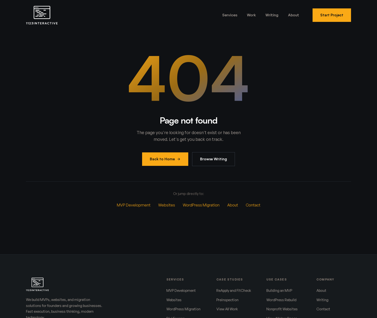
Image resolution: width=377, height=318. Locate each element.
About (293, 15)
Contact (253, 205)
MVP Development (134, 205)
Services (229, 15)
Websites (166, 205)
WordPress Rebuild (281, 300)
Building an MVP (279, 290)
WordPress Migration (201, 205)
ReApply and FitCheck (233, 290)
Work (251, 15)
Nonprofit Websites (282, 309)
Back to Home (165, 159)
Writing (271, 15)
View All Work (227, 309)
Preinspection (227, 300)
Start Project (331, 15)
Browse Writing (213, 159)
